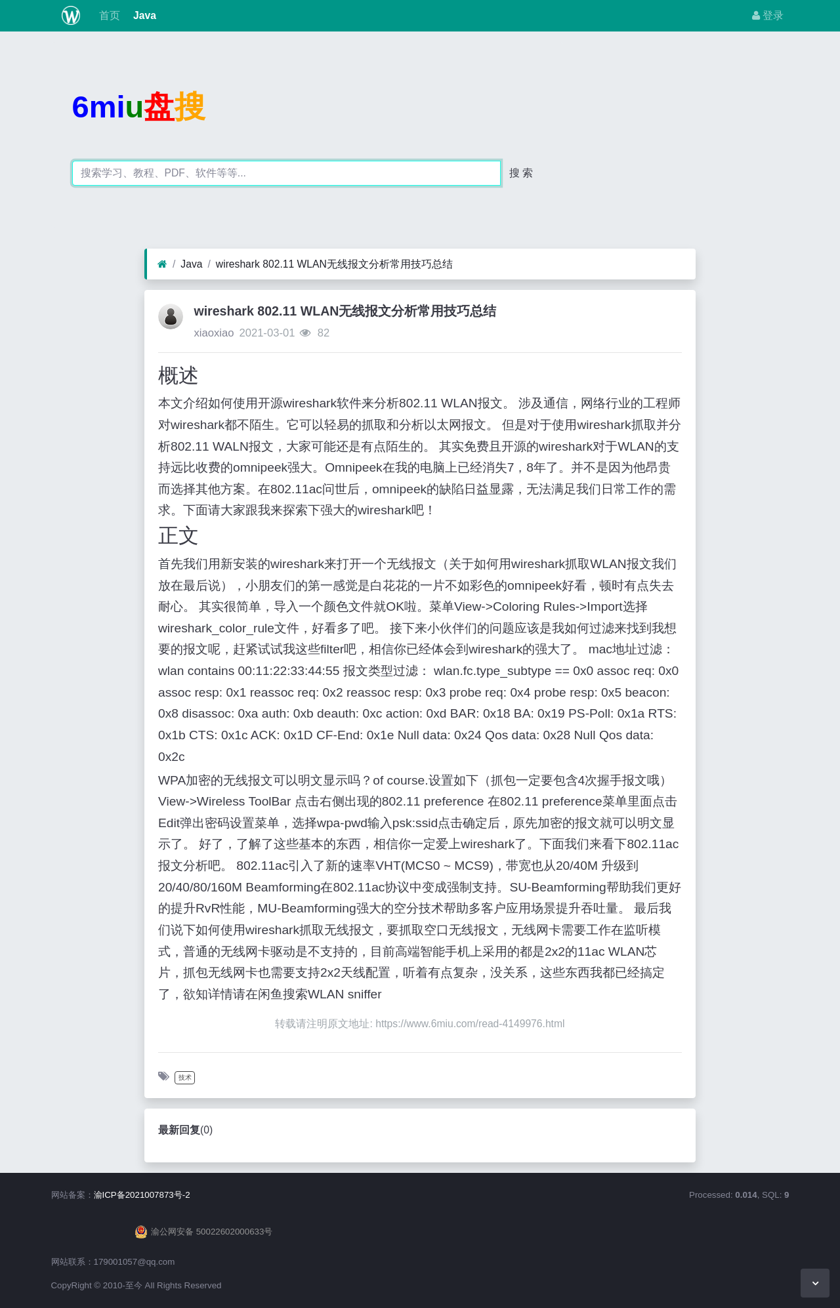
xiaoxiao (214, 333)
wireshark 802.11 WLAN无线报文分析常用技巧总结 (334, 264)
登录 (768, 15)
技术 (185, 1077)
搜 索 (521, 172)
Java (143, 15)
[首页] (162, 264)
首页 (107, 15)
